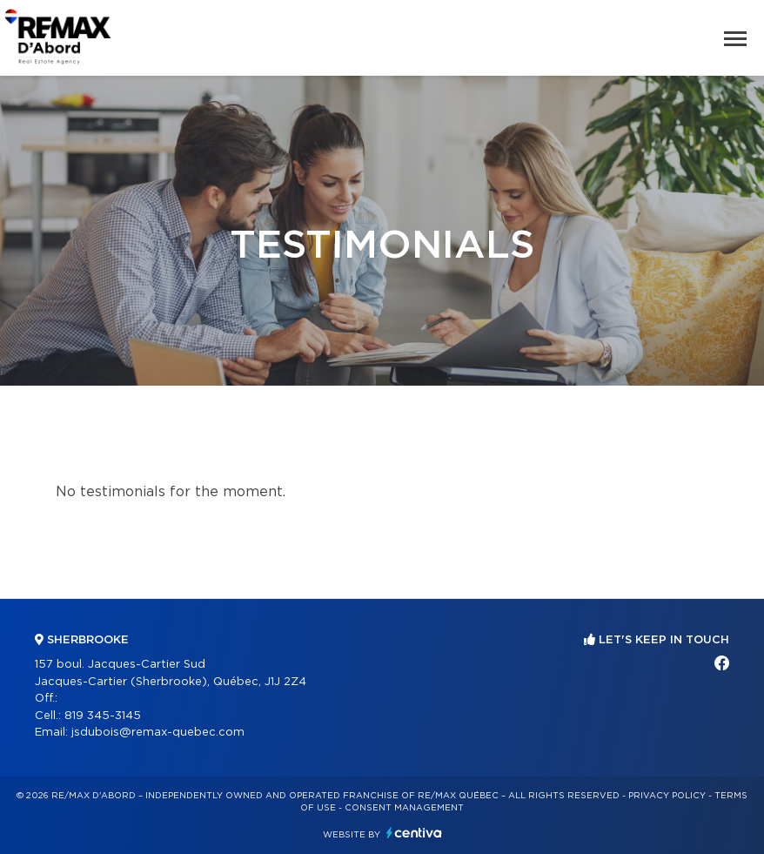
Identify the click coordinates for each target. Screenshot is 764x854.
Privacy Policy (667, 795)
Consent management (404, 808)
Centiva (414, 832)
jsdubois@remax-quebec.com (158, 732)
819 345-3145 (102, 716)
